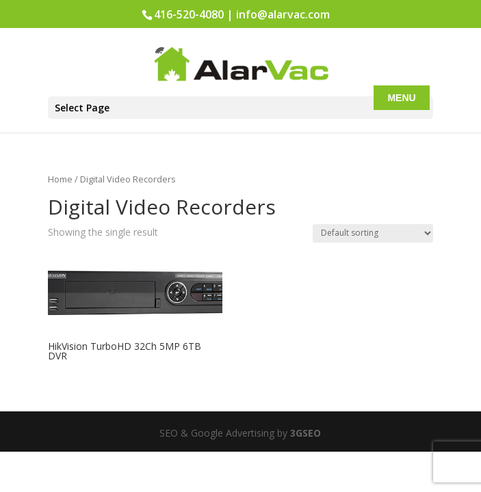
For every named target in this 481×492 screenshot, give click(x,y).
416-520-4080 (189, 14)
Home (60, 179)
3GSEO (304, 432)
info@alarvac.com (283, 14)
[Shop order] (373, 233)
